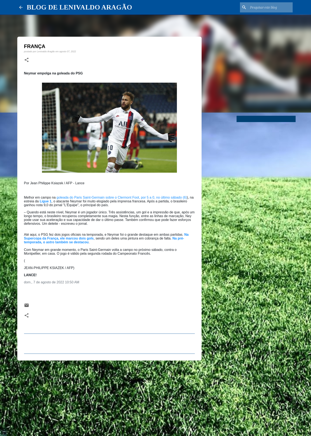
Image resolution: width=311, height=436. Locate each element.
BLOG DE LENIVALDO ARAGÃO (79, 7)
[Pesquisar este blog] (270, 7)
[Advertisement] (109, 396)
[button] (26, 60)
